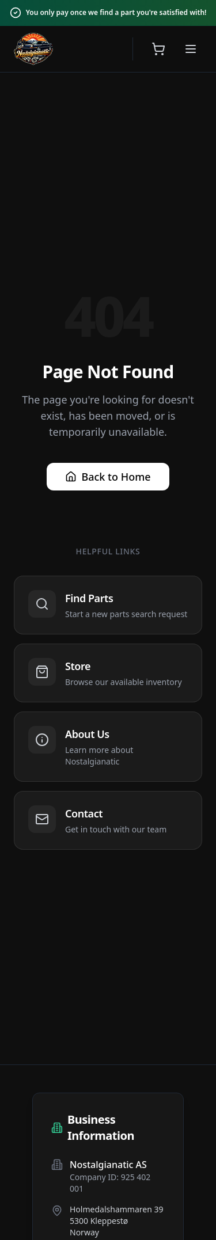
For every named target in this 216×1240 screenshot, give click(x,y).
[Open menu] (190, 48)
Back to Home (107, 477)
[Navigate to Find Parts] (108, 605)
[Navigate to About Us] (108, 747)
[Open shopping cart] (158, 48)
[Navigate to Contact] (108, 820)
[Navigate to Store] (108, 673)
